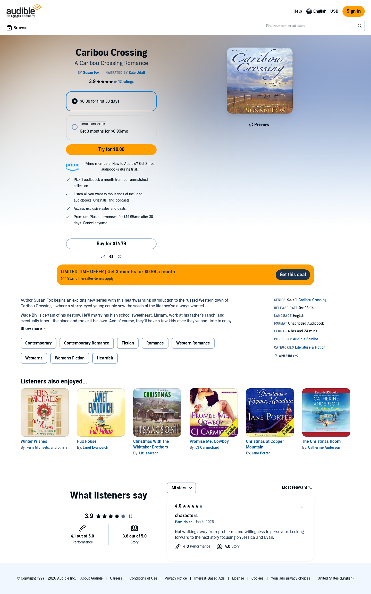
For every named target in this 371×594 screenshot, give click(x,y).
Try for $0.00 (111, 149)
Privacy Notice (176, 578)
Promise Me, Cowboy (209, 441)
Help (297, 11)
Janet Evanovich (95, 447)
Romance (155, 343)
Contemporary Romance (86, 343)
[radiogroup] (111, 115)
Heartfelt (105, 358)
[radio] (111, 101)
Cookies (257, 578)
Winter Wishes (34, 441)
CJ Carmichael (207, 447)
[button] (103, 256)
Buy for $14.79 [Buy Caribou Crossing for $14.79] (111, 243)
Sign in (354, 11)
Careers (116, 578)
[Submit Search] (360, 26)
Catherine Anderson (324, 447)
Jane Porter (261, 453)
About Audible (91, 578)
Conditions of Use (143, 578)
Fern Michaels (38, 447)
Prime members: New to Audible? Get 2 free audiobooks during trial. (119, 167)
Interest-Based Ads (209, 578)
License (238, 578)
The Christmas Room (321, 441)
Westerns (34, 358)
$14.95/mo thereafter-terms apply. (118, 275)
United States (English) (336, 578)
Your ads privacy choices (290, 578)
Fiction (128, 343)
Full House (87, 441)
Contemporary (38, 343)
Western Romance (193, 343)
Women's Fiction (70, 358)
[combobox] (313, 26)
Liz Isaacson (148, 453)
